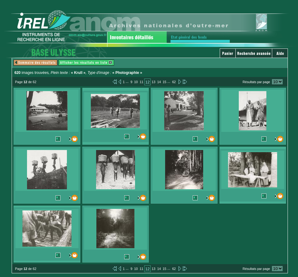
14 (159, 82)
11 (141, 82)
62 (174, 82)
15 (164, 82)
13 (153, 82)
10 (136, 82)
